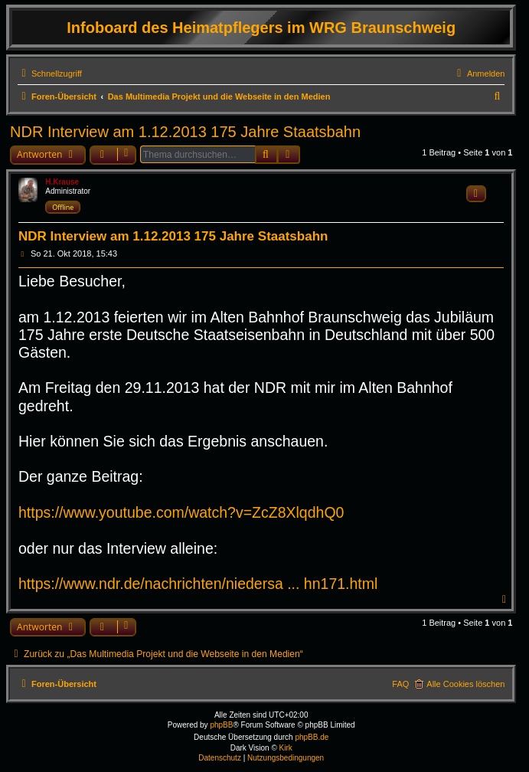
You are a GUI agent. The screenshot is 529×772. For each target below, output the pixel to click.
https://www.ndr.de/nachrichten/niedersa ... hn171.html (197, 583)
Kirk (285, 748)
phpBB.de (311, 737)
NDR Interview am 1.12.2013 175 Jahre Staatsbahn (185, 131)
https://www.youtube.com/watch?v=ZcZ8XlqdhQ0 (181, 512)
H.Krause (62, 182)
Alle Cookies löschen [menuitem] (465, 684)
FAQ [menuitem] (400, 684)
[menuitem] (479, 73)
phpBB (221, 725)
